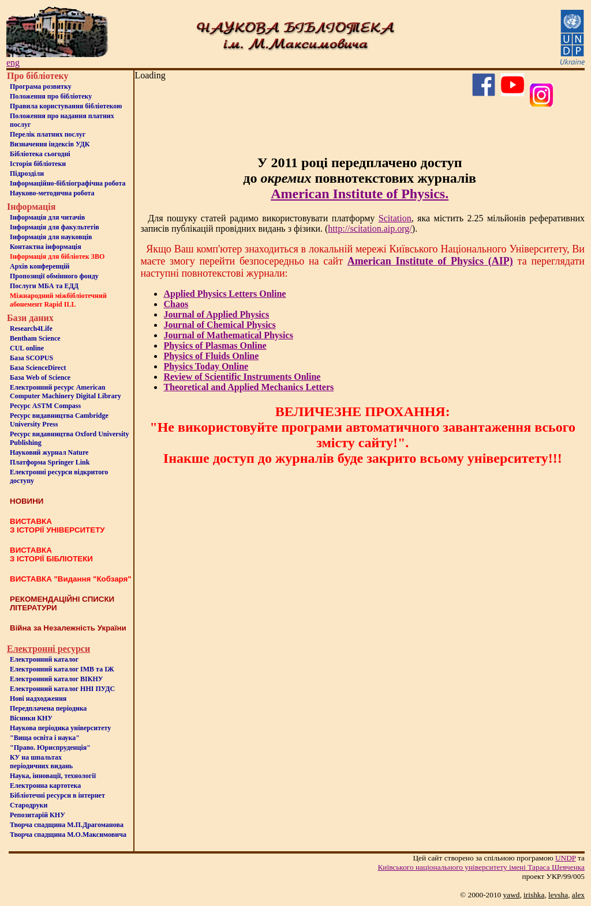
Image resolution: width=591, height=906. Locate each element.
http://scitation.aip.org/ (370, 228)
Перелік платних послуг (47, 134)
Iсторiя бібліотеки (38, 164)
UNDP (565, 858)
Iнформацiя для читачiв (47, 217)
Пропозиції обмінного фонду (54, 276)
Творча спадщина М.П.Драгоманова (67, 825)
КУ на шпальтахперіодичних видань (41, 761)
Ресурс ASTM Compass (45, 406)
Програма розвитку (41, 86)
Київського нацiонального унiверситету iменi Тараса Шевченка (481, 867)
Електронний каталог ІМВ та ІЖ (62, 669)
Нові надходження (38, 698)
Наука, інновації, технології (53, 776)
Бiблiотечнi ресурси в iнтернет (57, 795)
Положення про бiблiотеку (51, 96)
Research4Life (31, 328)
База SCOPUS (31, 358)
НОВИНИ (26, 501)
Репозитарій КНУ (37, 815)
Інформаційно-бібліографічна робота (67, 183)
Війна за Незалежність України (68, 628)
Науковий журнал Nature (49, 452)
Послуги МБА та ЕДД (44, 286)
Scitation (395, 218)
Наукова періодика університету (60, 728)
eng (13, 62)
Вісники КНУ (31, 718)
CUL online (27, 348)
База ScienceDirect (38, 368)
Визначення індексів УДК (50, 144)
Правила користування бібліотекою (66, 106)
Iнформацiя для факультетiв (54, 227)
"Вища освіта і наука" (45, 738)
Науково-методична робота (52, 193)
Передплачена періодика (48, 708)
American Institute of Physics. (359, 193)
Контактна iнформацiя (45, 247)
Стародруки (28, 805)
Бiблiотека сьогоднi (40, 154)
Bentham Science (35, 338)
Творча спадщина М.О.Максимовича (68, 834)
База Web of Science (40, 377)
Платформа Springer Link (49, 462)
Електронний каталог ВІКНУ (56, 679)
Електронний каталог (44, 659)
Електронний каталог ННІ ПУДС (62, 689)
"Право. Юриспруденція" (50, 747)
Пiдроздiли (27, 173)
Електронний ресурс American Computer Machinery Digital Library (65, 391)
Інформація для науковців (51, 237)
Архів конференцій (40, 266)
